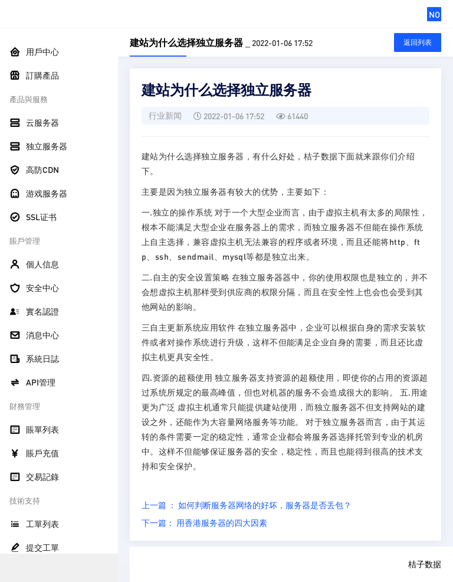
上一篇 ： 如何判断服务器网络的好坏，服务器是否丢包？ (247, 504)
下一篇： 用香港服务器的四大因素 (204, 522)
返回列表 (417, 42)
